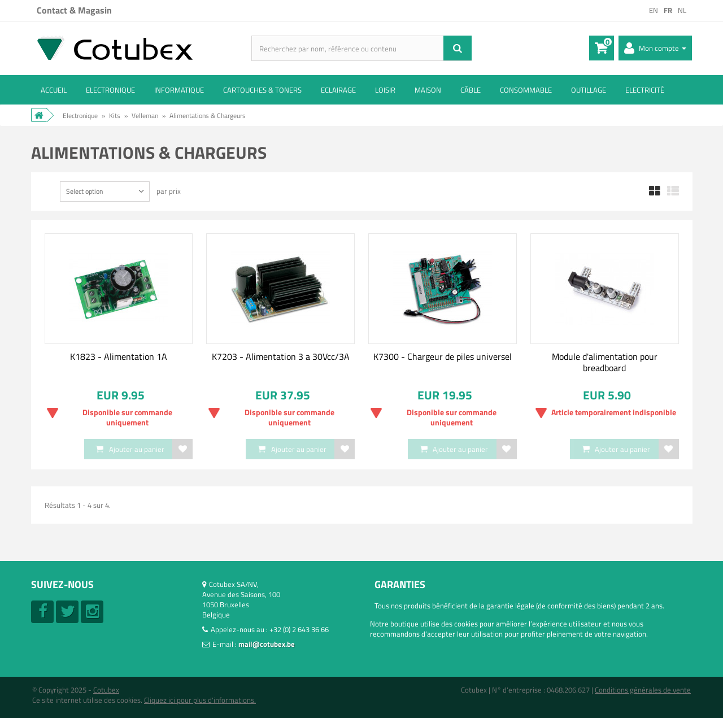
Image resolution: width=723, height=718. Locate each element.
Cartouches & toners (262, 89)
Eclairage (338, 89)
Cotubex (106, 689)
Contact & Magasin (74, 10)
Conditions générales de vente (643, 689)
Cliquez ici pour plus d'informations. (200, 700)
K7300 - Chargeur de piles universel (442, 356)
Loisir (385, 89)
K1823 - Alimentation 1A (118, 356)
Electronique (110, 89)
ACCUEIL (54, 89)
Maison (428, 89)
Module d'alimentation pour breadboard (604, 362)
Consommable (526, 89)
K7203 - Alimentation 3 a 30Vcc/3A (281, 356)
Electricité (644, 89)
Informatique (179, 89)
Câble (470, 89)
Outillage (588, 89)
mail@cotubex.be (266, 644)
